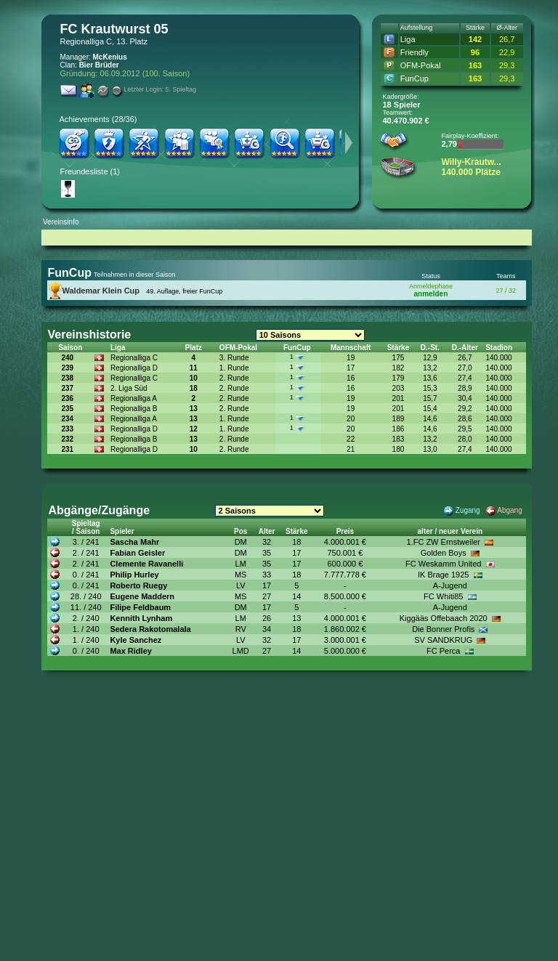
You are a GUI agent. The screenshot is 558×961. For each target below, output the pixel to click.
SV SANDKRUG (443, 640)
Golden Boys (443, 552)
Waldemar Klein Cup (101, 290)
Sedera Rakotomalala (150, 629)
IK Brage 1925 (443, 574)
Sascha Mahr (134, 542)
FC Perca (443, 650)
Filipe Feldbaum (140, 607)
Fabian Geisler (137, 552)
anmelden (431, 294)
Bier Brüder (99, 65)
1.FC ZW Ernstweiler (443, 542)
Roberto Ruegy (138, 585)
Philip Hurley (134, 574)
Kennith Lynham (141, 618)
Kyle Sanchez (135, 640)
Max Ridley (130, 650)
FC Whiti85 (443, 596)
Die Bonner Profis (443, 629)
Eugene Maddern (142, 596)
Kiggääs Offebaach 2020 (444, 618)
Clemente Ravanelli (146, 563)
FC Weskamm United (443, 563)
